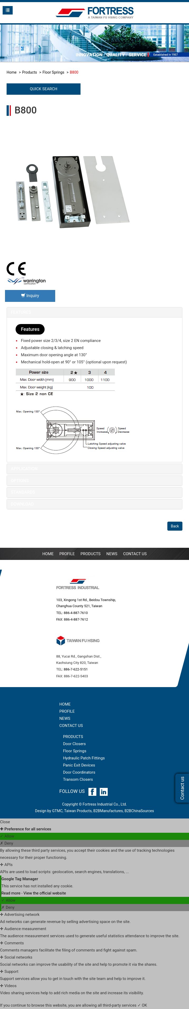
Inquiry (30, 295)
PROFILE (67, 553)
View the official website (44, 893)
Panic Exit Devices (79, 765)
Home (12, 72)
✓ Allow (7, 836)
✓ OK (142, 1005)
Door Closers (74, 743)
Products (29, 72)
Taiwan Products (78, 811)
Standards (23, 492)
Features (21, 312)
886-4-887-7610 (76, 613)
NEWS (111, 553)
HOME (65, 704)
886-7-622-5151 (76, 669)
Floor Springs (53, 72)
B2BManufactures (108, 811)
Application (24, 468)
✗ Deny (6, 843)
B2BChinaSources (139, 811)
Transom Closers (78, 779)
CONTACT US (71, 725)
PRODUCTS (73, 736)
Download (22, 504)
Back (175, 526)
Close (5, 822)
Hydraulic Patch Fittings (84, 758)
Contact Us (135, 553)
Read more (11, 893)
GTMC (57, 811)
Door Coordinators (79, 772)
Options (20, 480)
